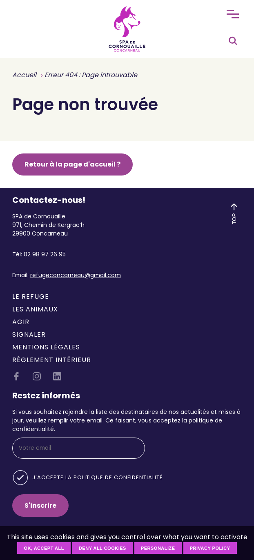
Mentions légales (46, 347)
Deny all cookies (102, 548)
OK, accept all (44, 548)
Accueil (24, 75)
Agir (20, 322)
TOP (233, 212)
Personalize (158, 548)
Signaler (29, 334)
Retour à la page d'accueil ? (72, 164)
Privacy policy (210, 548)
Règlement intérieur (51, 359)
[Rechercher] (233, 39)
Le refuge (30, 296)
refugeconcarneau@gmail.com (75, 275)
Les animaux (35, 309)
